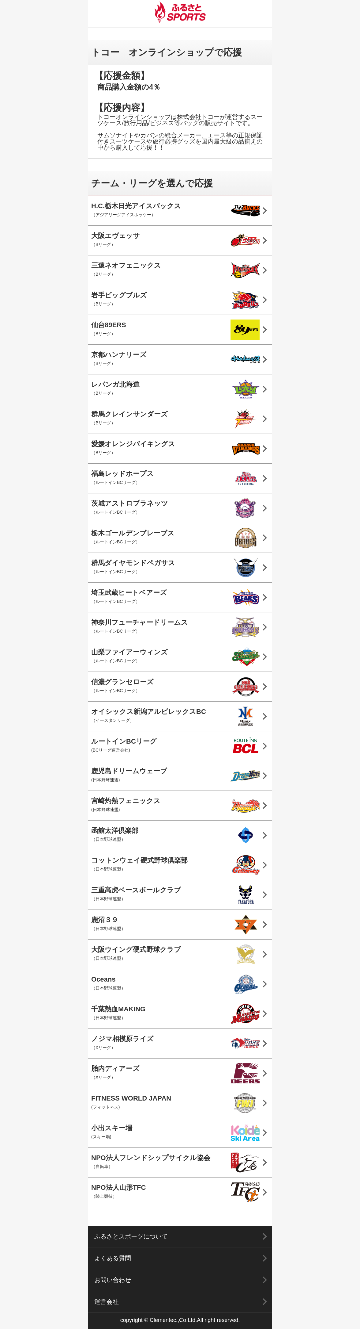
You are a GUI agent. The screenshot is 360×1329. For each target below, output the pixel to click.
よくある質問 (112, 1258)
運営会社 (106, 1301)
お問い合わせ (112, 1280)
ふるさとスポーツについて (131, 1236)
